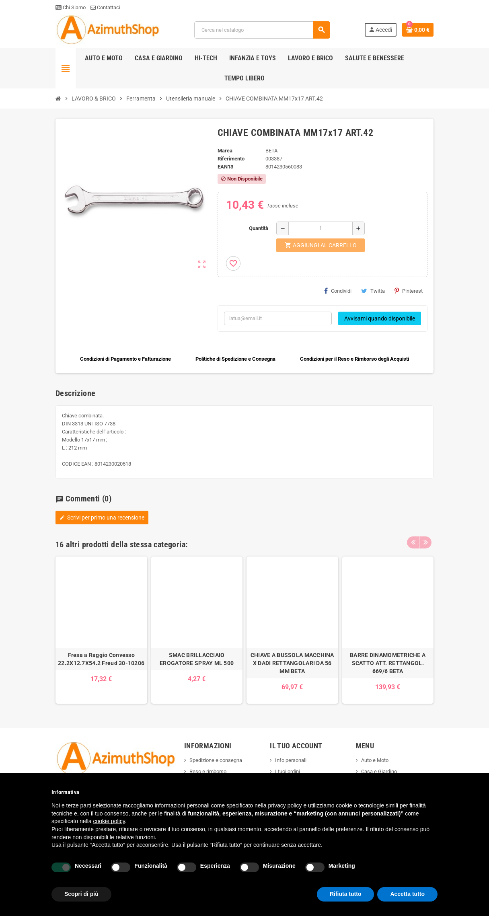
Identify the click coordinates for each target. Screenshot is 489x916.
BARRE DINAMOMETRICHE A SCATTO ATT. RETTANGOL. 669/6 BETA (387, 663)
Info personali (290, 760)
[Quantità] (320, 228)
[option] (101, 630)
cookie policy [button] (109, 821)
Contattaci (105, 7)
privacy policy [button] (285, 805)
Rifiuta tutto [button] (346, 894)
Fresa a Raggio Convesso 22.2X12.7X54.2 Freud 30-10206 (101, 659)
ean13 (225, 167)
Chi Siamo (70, 7)
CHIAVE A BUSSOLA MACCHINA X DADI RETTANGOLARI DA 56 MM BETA (292, 663)
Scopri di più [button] (81, 894)
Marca (225, 151)
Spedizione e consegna (215, 760)
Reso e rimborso (207, 771)
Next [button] (425, 542)
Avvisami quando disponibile (379, 318)
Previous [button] (413, 542)
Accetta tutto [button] (407, 894)
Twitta (373, 291)
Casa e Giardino (379, 771)
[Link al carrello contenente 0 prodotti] (418, 30)
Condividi (337, 291)
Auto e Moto (374, 760)
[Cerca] (262, 30)
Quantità (258, 228)
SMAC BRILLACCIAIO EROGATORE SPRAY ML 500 (197, 659)
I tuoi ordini (287, 771)
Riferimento (231, 159)
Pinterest (408, 291)
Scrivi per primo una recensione (102, 517)
